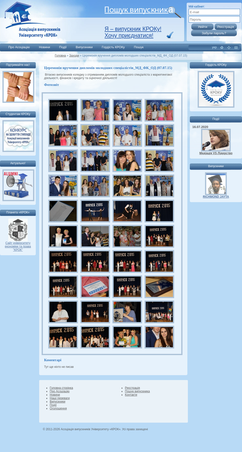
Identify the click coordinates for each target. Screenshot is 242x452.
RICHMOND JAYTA (216, 196)
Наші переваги (60, 398)
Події (63, 47)
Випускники (84, 47)
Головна (60, 55)
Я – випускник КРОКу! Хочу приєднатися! (133, 32)
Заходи (74, 55)
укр (214, 47)
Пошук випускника (137, 391)
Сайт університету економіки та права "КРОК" (18, 245)
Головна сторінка (61, 388)
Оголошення (58, 408)
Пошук (139, 47)
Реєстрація (132, 388)
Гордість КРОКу (113, 47)
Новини (44, 47)
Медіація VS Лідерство (215, 153)
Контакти (131, 394)
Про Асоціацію (19, 47)
